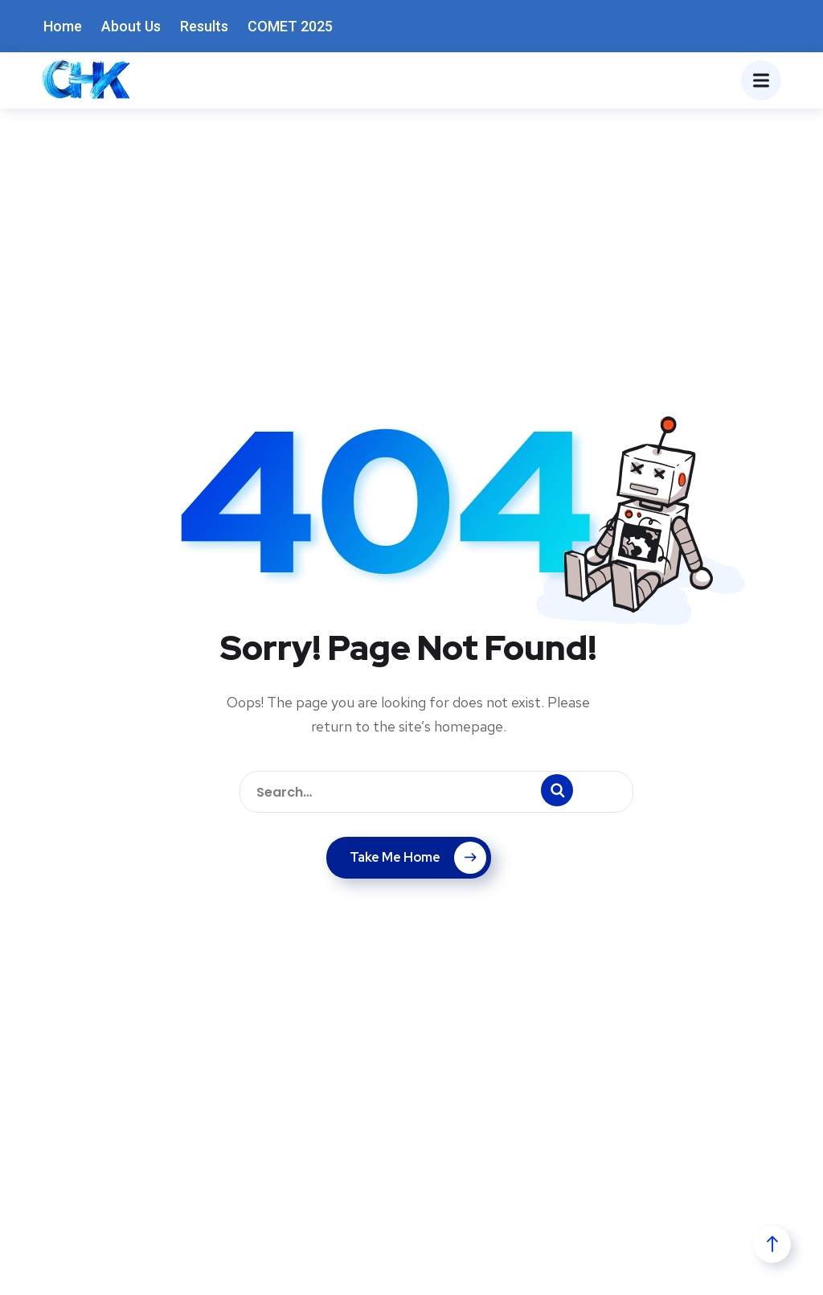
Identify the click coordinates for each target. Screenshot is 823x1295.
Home (62, 26)
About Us (131, 26)
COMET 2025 (290, 26)
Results (204, 26)
